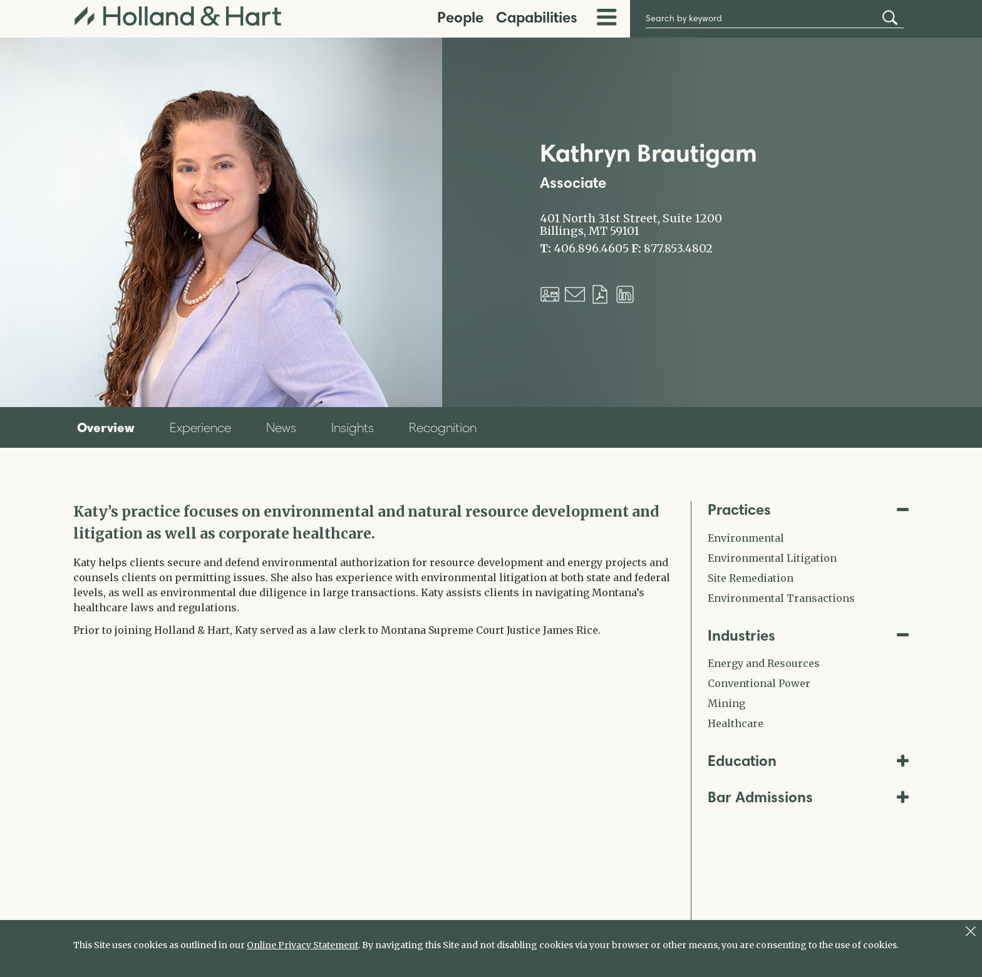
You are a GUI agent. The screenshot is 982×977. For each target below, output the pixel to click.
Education (808, 761)
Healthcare (735, 723)
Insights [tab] (352, 427)
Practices (808, 509)
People (460, 17)
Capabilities (536, 17)
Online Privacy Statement (302, 945)
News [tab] (281, 427)
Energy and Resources (764, 663)
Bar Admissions (808, 797)
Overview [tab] (106, 427)
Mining (726, 703)
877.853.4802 (678, 248)
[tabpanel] (372, 569)
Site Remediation (750, 578)
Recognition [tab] (443, 427)
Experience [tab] (200, 427)
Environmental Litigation (772, 558)
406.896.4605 (591, 248)
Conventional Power (759, 683)
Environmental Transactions (781, 598)
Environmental (746, 538)
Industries (808, 635)
